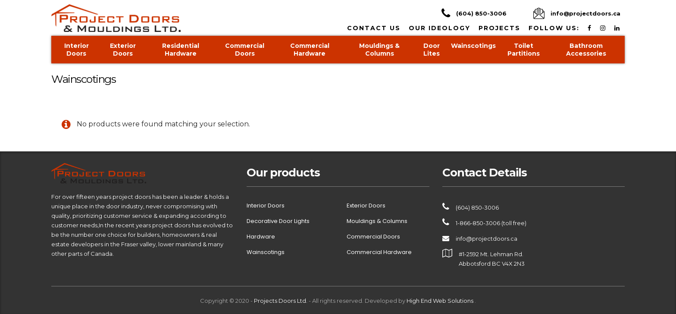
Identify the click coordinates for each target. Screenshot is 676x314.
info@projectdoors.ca (486, 238)
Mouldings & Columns (379, 49)
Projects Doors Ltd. (280, 300)
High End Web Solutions (441, 300)
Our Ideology (439, 28)
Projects (499, 28)
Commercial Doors (244, 49)
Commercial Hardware (309, 49)
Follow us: (554, 28)
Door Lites (431, 49)
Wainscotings (473, 46)
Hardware (261, 236)
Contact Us (374, 28)
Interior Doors (76, 49)
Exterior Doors (123, 49)
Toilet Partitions (523, 49)
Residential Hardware (180, 49)
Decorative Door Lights (278, 221)
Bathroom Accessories (586, 49)
